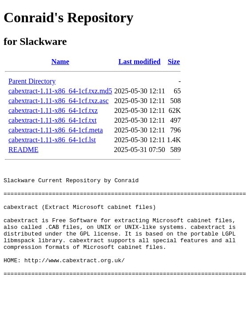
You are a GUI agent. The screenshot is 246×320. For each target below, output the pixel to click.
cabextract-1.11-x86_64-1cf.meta (55, 130)
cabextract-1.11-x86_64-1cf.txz (53, 110)
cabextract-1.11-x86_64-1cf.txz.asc (58, 100)
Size (174, 61)
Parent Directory (32, 81)
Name (60, 61)
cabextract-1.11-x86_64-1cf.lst (52, 140)
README (23, 149)
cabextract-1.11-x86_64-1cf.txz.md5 (60, 91)
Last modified (140, 61)
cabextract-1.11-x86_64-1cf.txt (52, 120)
